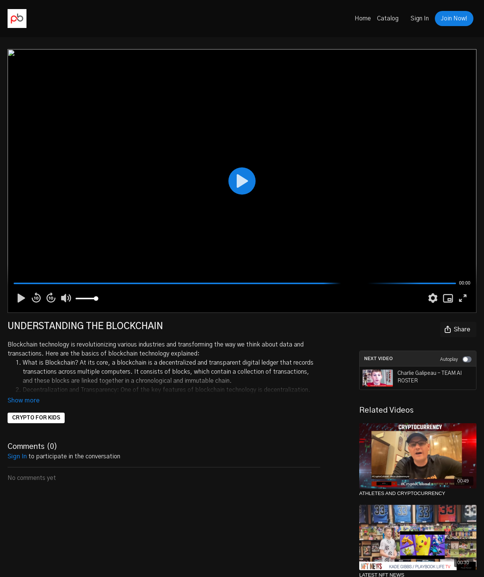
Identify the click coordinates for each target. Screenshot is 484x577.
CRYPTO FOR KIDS (36, 418)
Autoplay (456, 359)
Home (363, 18)
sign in (17, 456)
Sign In (420, 18)
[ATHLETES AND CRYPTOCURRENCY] (417, 493)
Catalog (388, 18)
